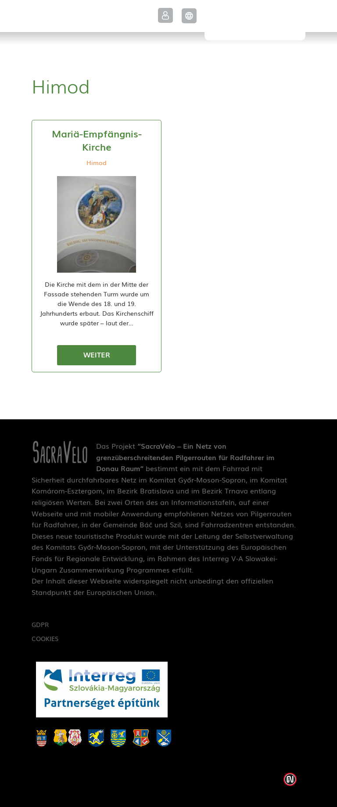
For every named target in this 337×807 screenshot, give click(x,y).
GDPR (40, 624)
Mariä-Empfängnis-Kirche (97, 140)
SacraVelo (255, 20)
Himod (96, 162)
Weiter (96, 354)
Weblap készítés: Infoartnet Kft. (290, 779)
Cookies (45, 638)
